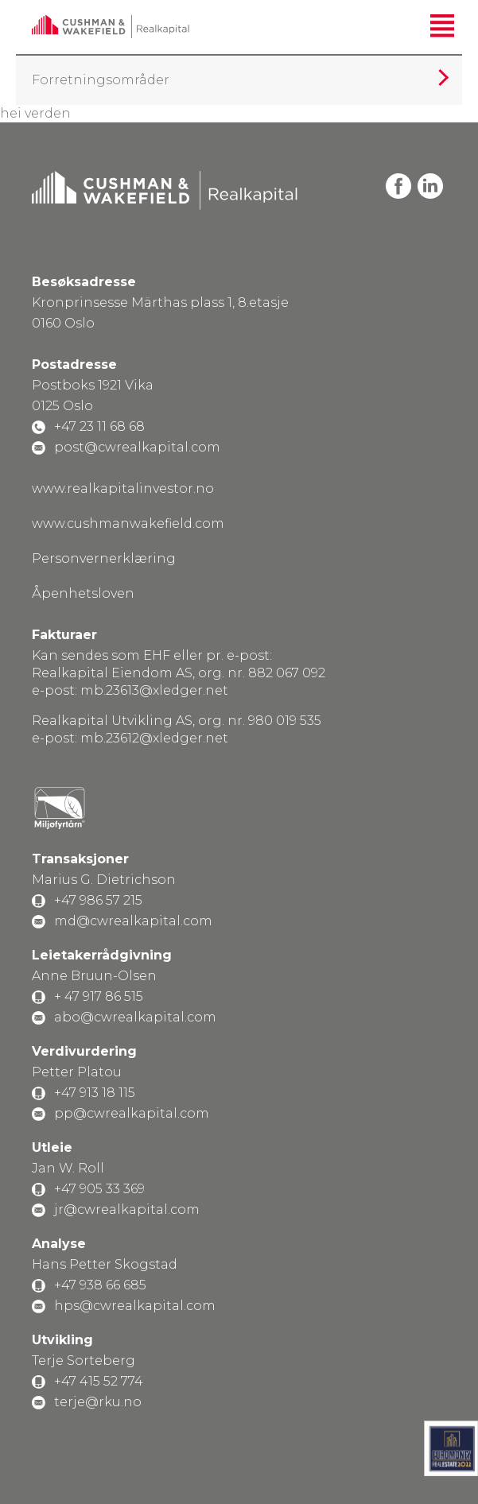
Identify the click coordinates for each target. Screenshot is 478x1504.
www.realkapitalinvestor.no (123, 488)
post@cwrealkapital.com (137, 447)
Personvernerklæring (104, 558)
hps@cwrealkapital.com (135, 1305)
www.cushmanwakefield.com (128, 523)
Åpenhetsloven (83, 593)
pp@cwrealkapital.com (131, 1113)
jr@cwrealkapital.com (127, 1209)
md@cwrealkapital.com (133, 920)
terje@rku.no (98, 1401)
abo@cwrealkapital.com (135, 1017)
